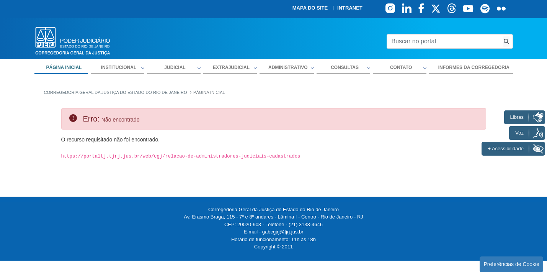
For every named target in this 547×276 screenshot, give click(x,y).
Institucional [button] (119, 67)
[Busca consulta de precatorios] (506, 41)
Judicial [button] (174, 67)
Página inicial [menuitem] (64, 67)
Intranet (349, 8)
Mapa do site (310, 8)
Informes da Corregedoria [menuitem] (473, 67)
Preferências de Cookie (511, 264)
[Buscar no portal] (443, 41)
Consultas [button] (345, 67)
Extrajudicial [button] (231, 67)
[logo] (72, 40)
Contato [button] (401, 67)
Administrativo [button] (287, 67)
